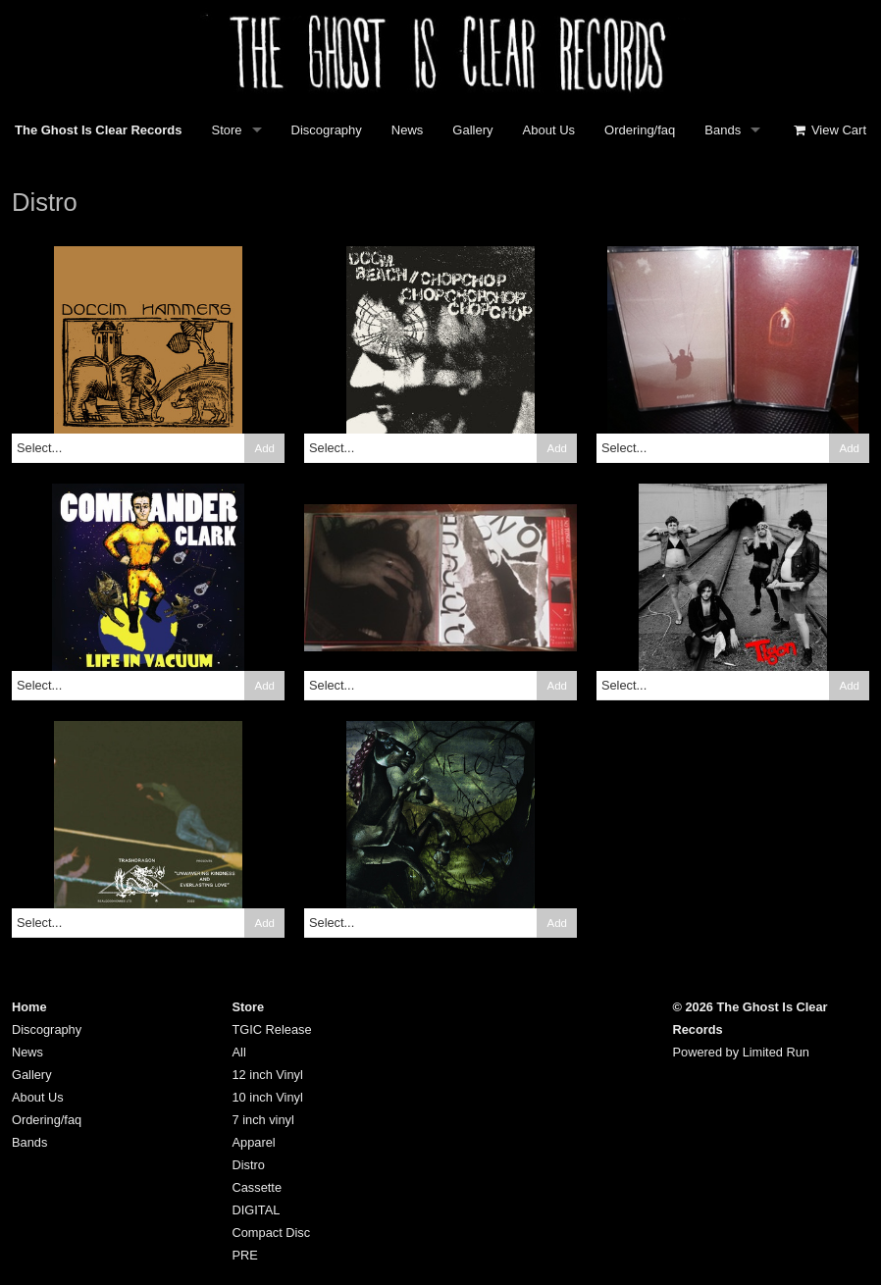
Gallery (472, 130)
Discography (326, 130)
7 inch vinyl (263, 1119)
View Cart (829, 130)
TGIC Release (272, 1029)
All (239, 1052)
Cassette (258, 1187)
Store (227, 130)
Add (264, 448)
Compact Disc (272, 1232)
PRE (245, 1255)
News (407, 130)
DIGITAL (257, 1210)
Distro (249, 1164)
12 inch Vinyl (268, 1074)
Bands (722, 130)
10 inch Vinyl (268, 1097)
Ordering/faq (639, 130)
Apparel (254, 1142)
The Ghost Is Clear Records (98, 130)
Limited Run (776, 1052)
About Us (549, 130)
